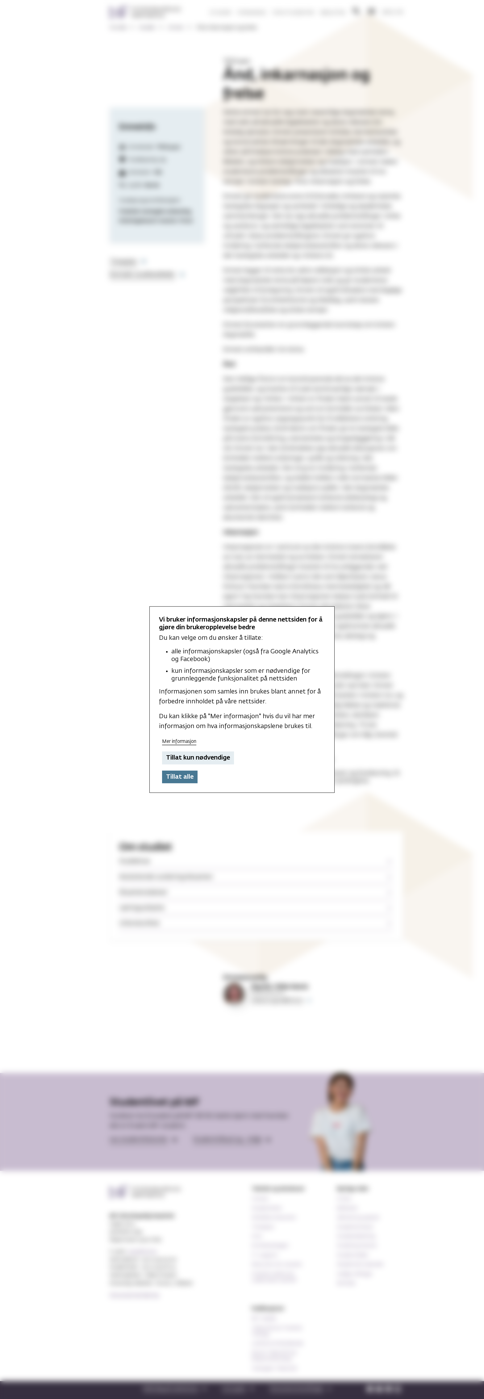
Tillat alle (180, 777)
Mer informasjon (179, 741)
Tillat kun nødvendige (198, 758)
